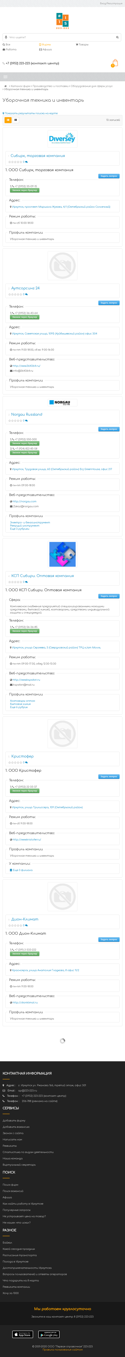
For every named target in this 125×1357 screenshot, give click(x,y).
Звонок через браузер (24, 190)
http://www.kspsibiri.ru (26, 680)
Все (6, 44)
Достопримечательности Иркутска (27, 1268)
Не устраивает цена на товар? (24, 1216)
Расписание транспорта (20, 1255)
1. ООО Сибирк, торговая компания (39, 170)
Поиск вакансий (13, 1191)
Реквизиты (10, 1146)
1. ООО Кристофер (23, 771)
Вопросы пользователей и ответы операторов (35, 1274)
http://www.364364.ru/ (26, 366)
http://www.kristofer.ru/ (27, 839)
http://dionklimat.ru (25, 1002)
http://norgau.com (24, 501)
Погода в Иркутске (15, 1261)
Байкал (7, 1242)
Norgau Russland (26, 415)
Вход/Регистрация (111, 3)
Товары (82, 44)
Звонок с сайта (13, 1133)
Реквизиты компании (16, 1287)
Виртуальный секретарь (19, 1165)
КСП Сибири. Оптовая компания (42, 576)
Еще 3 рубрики (19, 529)
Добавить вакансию (16, 1127)
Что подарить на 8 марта (21, 1280)
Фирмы (45, 44)
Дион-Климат (24, 919)
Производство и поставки (50, 86)
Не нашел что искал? (16, 1222)
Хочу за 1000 (11, 1293)
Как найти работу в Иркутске (23, 1203)
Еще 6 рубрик (19, 707)
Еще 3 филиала (21, 870)
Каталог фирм (20, 86)
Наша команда (13, 1158)
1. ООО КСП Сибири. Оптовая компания (43, 590)
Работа (9, 49)
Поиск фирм (10, 1185)
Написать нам (12, 1139)
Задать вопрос (109, 176)
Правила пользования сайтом (63, 1349)
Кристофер (22, 756)
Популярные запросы (16, 1210)
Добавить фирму (14, 1120)
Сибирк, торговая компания (38, 156)
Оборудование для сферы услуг (92, 86)
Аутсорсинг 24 (25, 288)
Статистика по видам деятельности (28, 1152)
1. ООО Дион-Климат (25, 934)
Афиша (45, 49)
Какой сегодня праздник (19, 1249)
